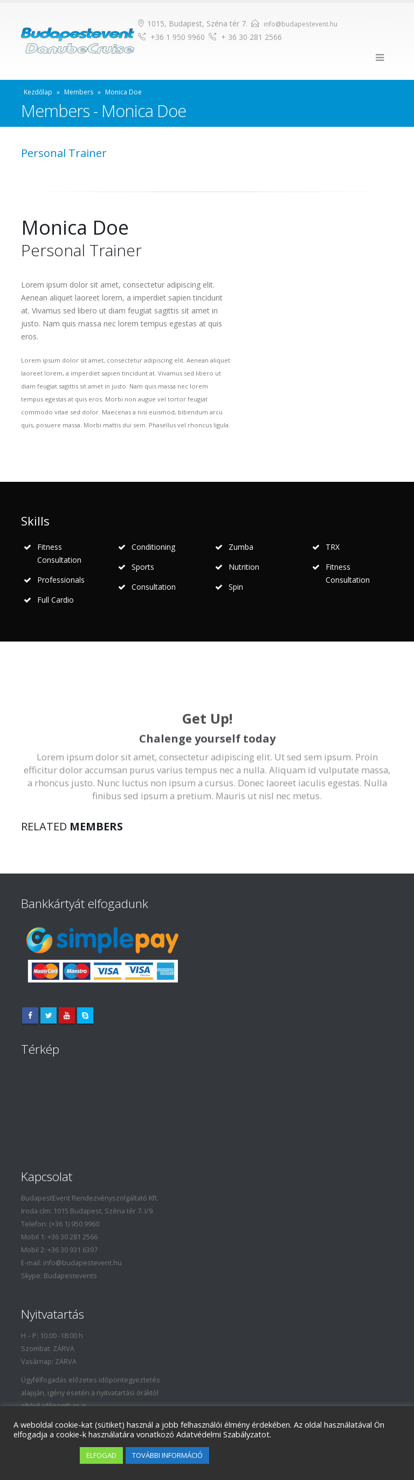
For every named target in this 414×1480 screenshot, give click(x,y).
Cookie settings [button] (44, 1456)
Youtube (67, 1015)
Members (78, 92)
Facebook (30, 1015)
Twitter (48, 1015)
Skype (85, 1015)
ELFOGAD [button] (101, 1455)
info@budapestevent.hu (300, 24)
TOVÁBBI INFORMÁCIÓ (167, 1455)
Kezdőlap (38, 92)
